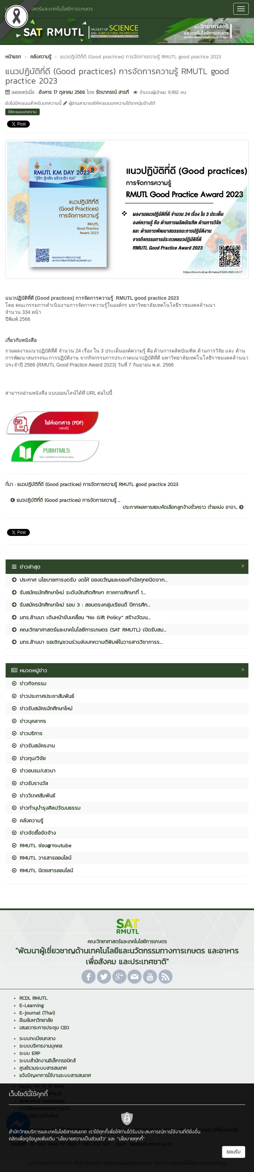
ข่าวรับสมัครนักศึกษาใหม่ (41, 708)
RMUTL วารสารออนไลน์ (41, 858)
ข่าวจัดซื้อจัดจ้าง (33, 833)
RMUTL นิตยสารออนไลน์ (42, 870)
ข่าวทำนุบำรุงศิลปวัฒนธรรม (45, 808)
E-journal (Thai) (37, 1013)
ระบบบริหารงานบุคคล (40, 1046)
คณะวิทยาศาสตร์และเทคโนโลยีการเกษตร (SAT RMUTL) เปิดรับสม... (89, 630)
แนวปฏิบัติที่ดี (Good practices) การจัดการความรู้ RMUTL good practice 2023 (97, 484)
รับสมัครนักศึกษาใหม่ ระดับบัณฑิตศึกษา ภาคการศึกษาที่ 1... (78, 592)
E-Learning (31, 1005)
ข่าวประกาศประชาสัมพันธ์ (42, 696)
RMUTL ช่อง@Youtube (41, 845)
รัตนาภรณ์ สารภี (112, 92)
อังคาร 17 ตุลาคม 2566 (62, 92)
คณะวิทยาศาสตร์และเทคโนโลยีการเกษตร (49, 9)
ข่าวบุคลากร (28, 721)
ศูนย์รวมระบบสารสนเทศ (43, 1068)
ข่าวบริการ (27, 733)
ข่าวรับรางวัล (29, 783)
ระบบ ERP (29, 1053)
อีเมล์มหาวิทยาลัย (36, 1020)
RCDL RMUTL (33, 998)
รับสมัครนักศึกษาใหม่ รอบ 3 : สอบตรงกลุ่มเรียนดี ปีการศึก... (80, 605)
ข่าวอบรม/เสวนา (33, 770)
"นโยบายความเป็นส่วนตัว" (81, 1138)
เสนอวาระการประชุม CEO (44, 1027)
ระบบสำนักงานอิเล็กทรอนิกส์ (47, 1060)
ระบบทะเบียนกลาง (37, 1038)
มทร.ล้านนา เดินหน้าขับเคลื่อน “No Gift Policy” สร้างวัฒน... (81, 617)
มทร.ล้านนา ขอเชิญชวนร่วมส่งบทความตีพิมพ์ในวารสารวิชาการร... (87, 642)
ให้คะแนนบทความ (22, 112)
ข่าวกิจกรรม (28, 683)
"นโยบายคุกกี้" (131, 1138)
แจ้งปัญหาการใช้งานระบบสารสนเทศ (55, 1075)
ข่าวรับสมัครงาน (33, 746)
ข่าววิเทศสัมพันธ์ (33, 795)
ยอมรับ (234, 1151)
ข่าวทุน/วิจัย (28, 758)
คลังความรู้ (27, 820)
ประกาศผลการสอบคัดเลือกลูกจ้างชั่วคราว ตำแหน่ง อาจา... (183, 507)
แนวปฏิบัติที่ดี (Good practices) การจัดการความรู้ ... (65, 500)
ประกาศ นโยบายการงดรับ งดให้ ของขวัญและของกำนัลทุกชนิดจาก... (89, 580)
